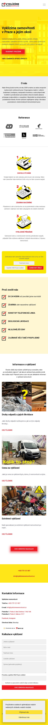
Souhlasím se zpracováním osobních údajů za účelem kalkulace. (21, 683)
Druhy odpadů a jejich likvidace (17, 414)
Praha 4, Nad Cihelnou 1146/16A (20, 612)
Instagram (12, 618)
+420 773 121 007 (24, 571)
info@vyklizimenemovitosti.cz (24, 576)
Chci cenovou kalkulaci (24, 549)
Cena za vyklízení (10, 468)
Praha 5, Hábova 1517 (17, 614)
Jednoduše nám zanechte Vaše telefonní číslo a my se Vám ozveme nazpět (24, 257)
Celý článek (7, 430)
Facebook (5, 618)
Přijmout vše (24, 712)
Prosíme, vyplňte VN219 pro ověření (13, 675)
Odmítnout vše (24, 717)
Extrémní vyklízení (11, 518)
